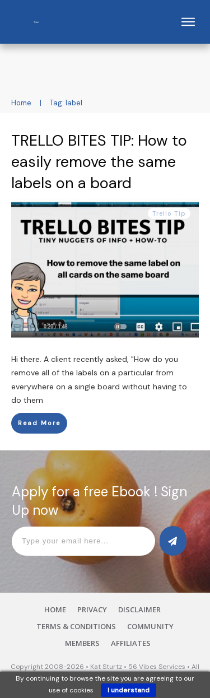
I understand (129, 690)
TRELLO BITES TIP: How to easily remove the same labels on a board (99, 162)
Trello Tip (169, 213)
